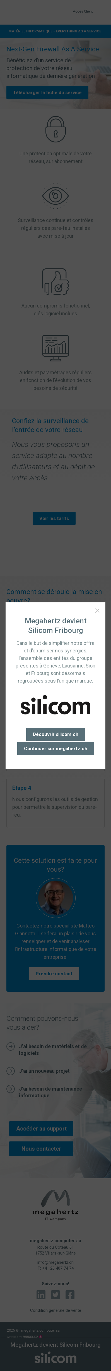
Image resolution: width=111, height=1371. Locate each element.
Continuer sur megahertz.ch (55, 748)
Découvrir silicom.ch (55, 734)
